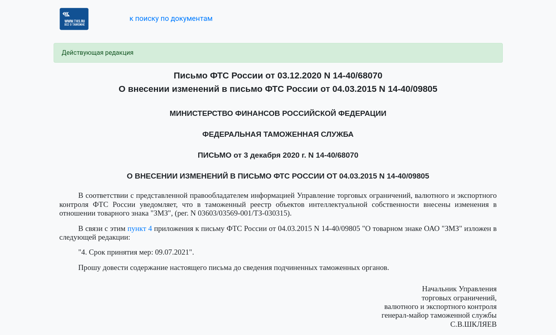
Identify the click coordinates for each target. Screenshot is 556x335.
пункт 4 (139, 228)
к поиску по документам (170, 18)
